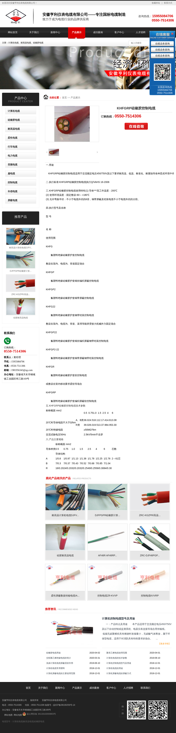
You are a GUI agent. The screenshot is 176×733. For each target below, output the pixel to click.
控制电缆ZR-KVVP (107, 595)
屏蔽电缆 (12, 200)
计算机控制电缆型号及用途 (118, 663)
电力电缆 (12, 155)
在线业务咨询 (162, 43)
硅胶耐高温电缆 (65, 555)
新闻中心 (55, 32)
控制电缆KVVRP (150, 595)
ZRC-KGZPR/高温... (150, 515)
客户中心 (119, 32)
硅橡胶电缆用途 (53, 653)
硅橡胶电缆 (14, 120)
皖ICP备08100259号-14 (64, 705)
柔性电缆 (12, 138)
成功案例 (98, 32)
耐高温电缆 (14, 129)
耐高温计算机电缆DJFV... (65, 515)
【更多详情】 (164, 643)
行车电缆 (12, 146)
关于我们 (34, 32)
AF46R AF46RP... (107, 555)
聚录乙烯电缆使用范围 (116, 653)
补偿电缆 (12, 191)
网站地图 (8, 715)
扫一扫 (123, 710)
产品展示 (76, 32)
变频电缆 (12, 164)
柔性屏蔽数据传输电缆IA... (65, 595)
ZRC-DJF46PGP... (150, 555)
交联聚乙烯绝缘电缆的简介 (58, 658)
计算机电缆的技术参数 (116, 658)
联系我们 (145, 687)
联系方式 (168, 3)
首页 (64, 97)
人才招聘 (140, 32)
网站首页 (13, 32)
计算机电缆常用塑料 (55, 668)
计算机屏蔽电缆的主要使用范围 (60, 673)
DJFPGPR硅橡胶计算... (107, 515)
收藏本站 (156, 3)
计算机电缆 (14, 111)
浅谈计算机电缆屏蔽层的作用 (59, 663)
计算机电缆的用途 (114, 668)
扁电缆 (11, 173)
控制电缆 (12, 182)
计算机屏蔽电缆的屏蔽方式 (118, 673)
